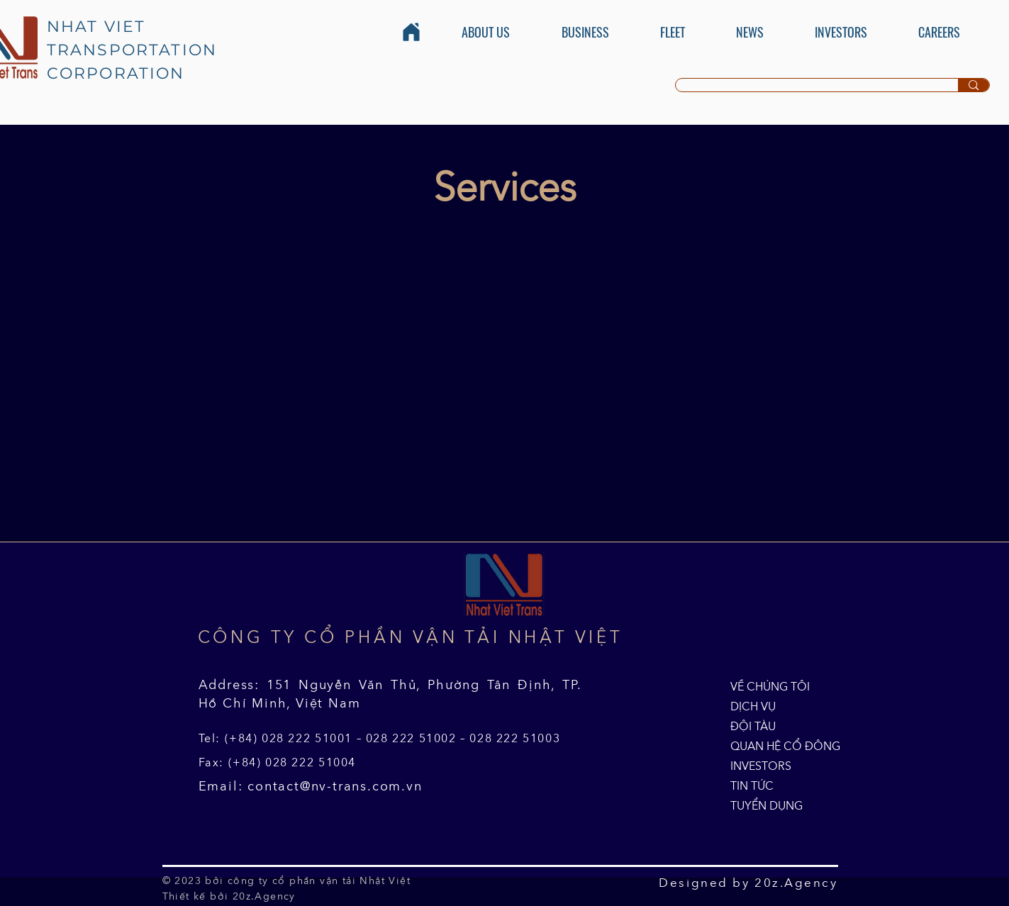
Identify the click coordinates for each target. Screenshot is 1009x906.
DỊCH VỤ (753, 706)
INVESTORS (760, 766)
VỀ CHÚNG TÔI (763, 686)
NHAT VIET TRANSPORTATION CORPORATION (132, 50)
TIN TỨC (752, 785)
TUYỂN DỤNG (763, 805)
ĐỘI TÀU (753, 726)
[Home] (411, 32)
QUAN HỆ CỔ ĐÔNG (763, 746)
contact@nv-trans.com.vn (334, 786)
